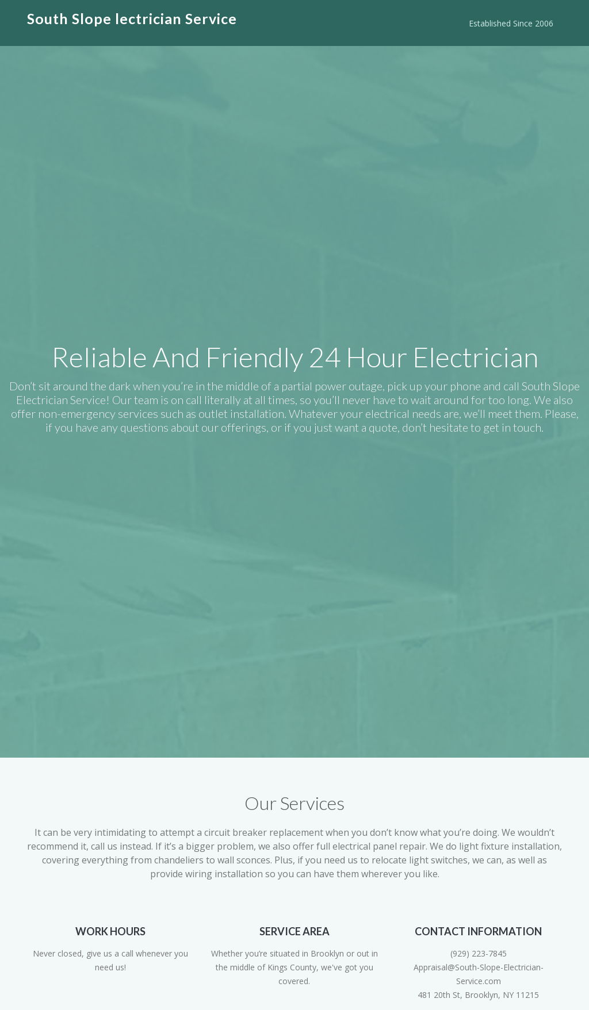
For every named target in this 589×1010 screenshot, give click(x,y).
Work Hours (110, 931)
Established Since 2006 (511, 23)
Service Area (294, 931)
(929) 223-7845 (478, 953)
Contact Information (478, 931)
